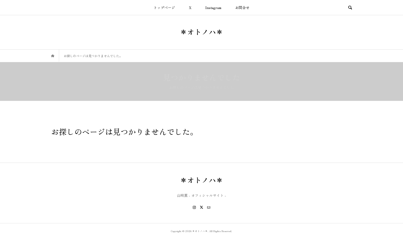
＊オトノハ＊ (201, 32)
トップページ (164, 7)
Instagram (213, 7)
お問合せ (242, 7)
